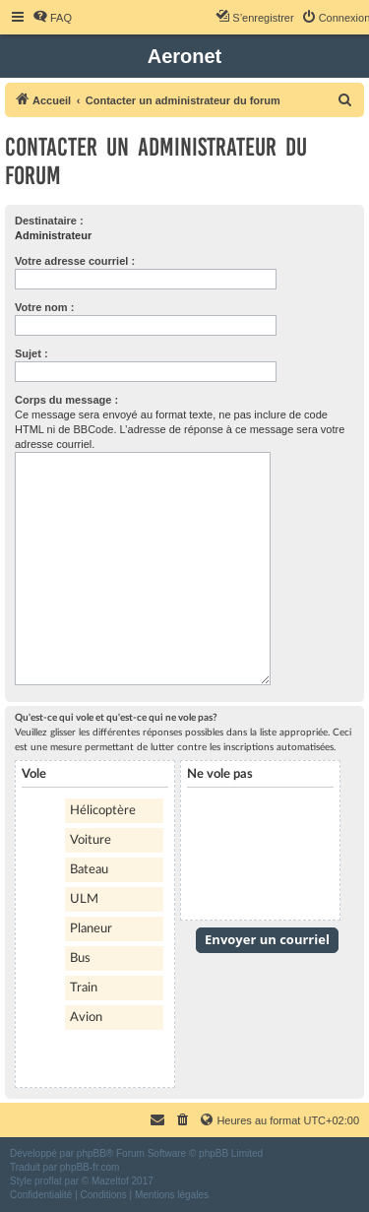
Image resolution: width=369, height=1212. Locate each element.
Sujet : (31, 353)
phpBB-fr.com (90, 1167)
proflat (48, 1181)
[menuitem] (52, 18)
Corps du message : (66, 400)
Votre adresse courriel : (75, 261)
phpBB (91, 1153)
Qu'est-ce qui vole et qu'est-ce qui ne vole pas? (116, 718)
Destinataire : (49, 220)
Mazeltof (110, 1181)
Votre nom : (44, 307)
